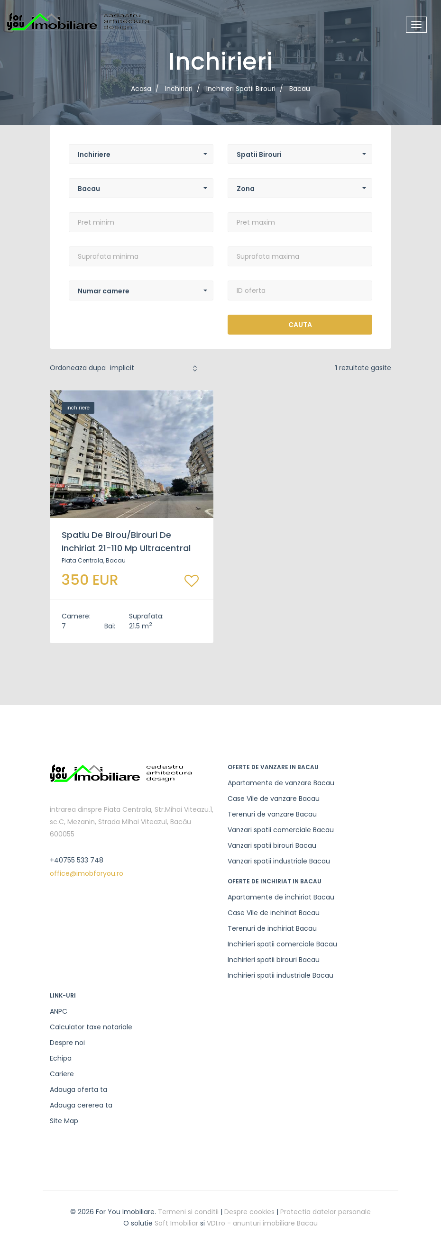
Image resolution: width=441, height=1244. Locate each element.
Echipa (61, 1058)
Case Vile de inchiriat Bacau (274, 912)
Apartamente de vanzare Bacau (281, 783)
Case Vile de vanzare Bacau (274, 798)
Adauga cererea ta (81, 1105)
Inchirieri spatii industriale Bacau (280, 975)
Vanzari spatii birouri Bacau (272, 845)
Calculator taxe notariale (91, 1027)
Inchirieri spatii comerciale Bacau (282, 944)
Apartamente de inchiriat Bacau (281, 897)
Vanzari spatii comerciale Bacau (281, 830)
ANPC (58, 1011)
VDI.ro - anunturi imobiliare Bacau (262, 1223)
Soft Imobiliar (176, 1223)
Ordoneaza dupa (78, 367)
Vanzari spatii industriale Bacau (279, 861)
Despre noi (67, 1042)
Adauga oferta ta (78, 1089)
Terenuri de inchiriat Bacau (272, 928)
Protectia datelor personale (325, 1212)
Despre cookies (249, 1212)
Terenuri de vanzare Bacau (272, 814)
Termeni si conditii (188, 1212)
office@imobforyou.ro (86, 873)
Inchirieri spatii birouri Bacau (274, 959)
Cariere (62, 1074)
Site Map (64, 1121)
